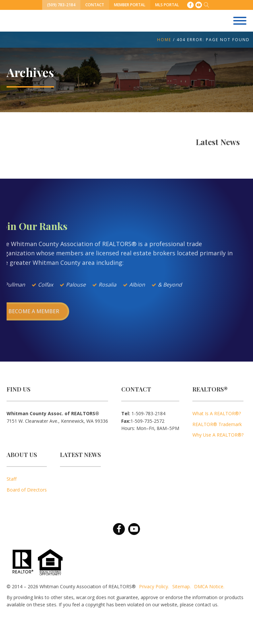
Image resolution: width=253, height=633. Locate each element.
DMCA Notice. (209, 586)
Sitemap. (181, 586)
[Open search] (206, 5)
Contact (94, 5)
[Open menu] (239, 21)
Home (164, 39)
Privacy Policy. (154, 586)
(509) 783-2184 (61, 5)
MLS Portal (167, 5)
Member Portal (129, 5)
